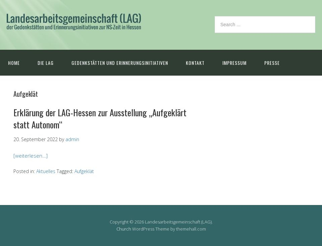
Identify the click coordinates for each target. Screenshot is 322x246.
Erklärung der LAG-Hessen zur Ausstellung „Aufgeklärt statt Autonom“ (99, 118)
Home (14, 62)
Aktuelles (45, 171)
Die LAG (46, 62)
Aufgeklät (84, 171)
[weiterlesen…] (30, 155)
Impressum (234, 62)
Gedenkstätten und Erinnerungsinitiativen (119, 62)
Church (123, 229)
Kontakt (195, 62)
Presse (272, 62)
